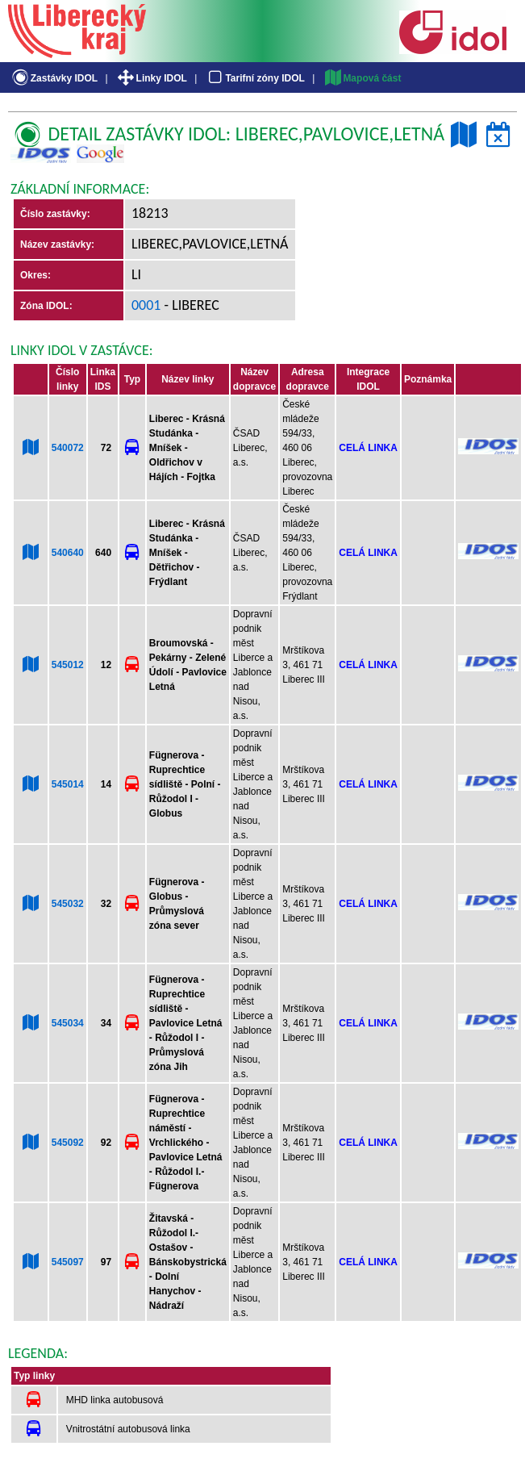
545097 (68, 1262)
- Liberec (190, 305)
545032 (68, 903)
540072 (68, 447)
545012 (68, 665)
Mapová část (362, 78)
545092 (68, 1142)
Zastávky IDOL (54, 78)
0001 (146, 305)
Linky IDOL (151, 78)
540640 (68, 552)
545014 (68, 784)
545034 (68, 1023)
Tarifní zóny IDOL (255, 78)
